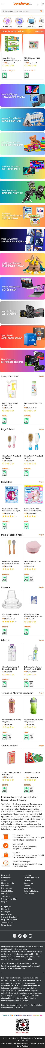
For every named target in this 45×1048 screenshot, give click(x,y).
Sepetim (27, 886)
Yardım (4, 1043)
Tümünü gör (39, 31)
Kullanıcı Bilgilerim (31, 891)
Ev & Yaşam (5, 912)
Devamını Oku (18, 829)
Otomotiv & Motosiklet (10, 917)
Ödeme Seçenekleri (9, 899)
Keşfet (41, 376)
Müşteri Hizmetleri (31, 878)
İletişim (4, 901)
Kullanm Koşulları (37, 1043)
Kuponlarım (28, 883)
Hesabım (27, 880)
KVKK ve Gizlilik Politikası (18, 1043)
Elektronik (5, 909)
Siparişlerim (28, 888)
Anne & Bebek (7, 914)
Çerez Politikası (7, 891)
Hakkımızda (6, 878)
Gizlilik (4, 880)
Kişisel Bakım (6, 925)
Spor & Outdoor (7, 922)
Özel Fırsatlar (29, 893)
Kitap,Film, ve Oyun (9, 919)
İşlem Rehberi (6, 888)
